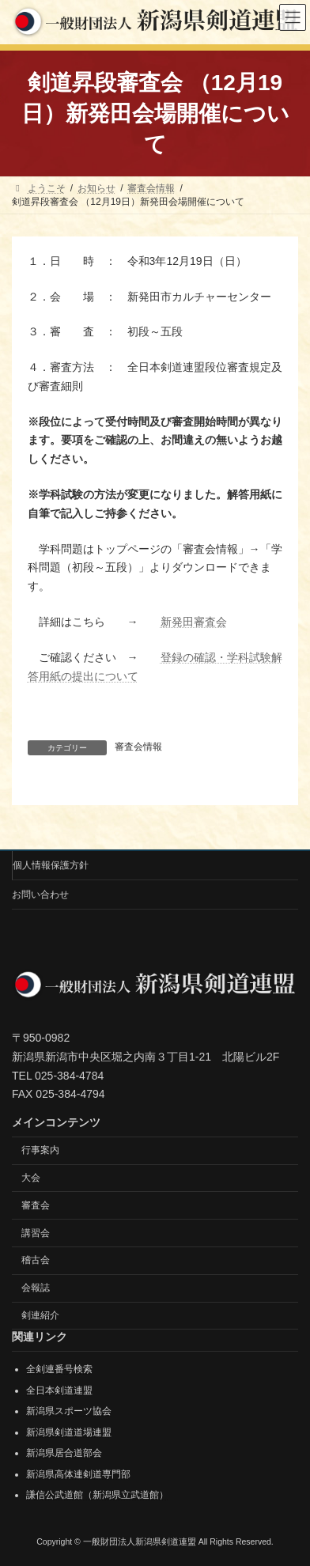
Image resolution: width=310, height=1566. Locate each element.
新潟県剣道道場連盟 (69, 1431)
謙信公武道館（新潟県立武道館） (97, 1494)
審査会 (35, 1204)
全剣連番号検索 (59, 1369)
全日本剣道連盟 (59, 1389)
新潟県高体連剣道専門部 (78, 1474)
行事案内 (40, 1150)
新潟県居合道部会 (64, 1452)
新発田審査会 (194, 621)
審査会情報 (138, 746)
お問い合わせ (40, 894)
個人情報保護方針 (51, 865)
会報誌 (35, 1287)
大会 (30, 1177)
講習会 (35, 1232)
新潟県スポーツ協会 (69, 1411)
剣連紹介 (40, 1315)
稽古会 (35, 1259)
